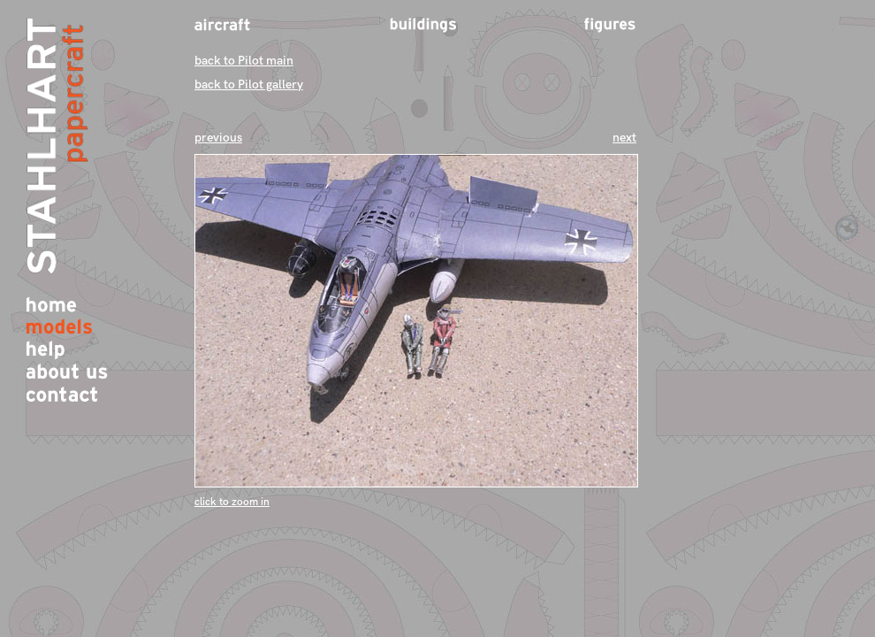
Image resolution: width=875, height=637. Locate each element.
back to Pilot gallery (248, 84)
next (624, 137)
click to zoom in (232, 502)
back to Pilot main (243, 60)
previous (218, 137)
